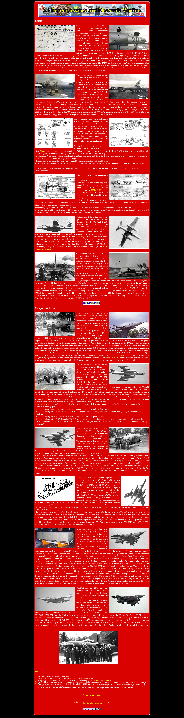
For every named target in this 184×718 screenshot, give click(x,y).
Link (107, 70)
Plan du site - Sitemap (92, 703)
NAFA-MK (96, 190)
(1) (105, 60)
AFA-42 (121, 355)
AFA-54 (43, 404)
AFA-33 (43, 151)
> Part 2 (98, 695)
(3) (92, 151)
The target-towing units (101, 680)
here (76, 686)
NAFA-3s (104, 185)
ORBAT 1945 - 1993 (91, 303)
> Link (80, 236)
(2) (55, 102)
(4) (72, 409)
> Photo (86, 460)
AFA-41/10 (113, 358)
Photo (145, 465)
